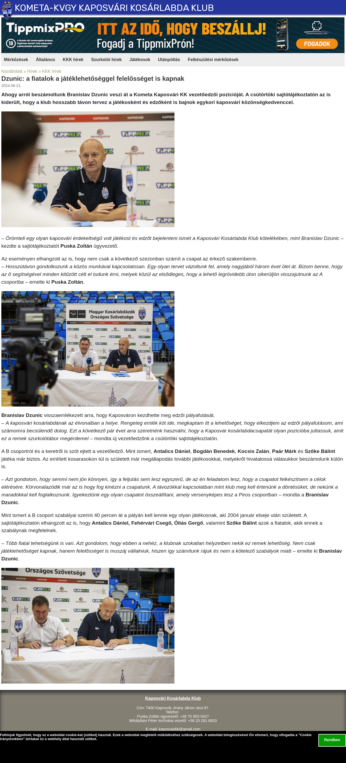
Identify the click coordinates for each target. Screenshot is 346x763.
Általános (45, 59)
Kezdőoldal (11, 71)
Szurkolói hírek (106, 59)
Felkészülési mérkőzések (213, 59)
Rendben (332, 740)
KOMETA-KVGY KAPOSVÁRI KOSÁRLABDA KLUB (114, 7)
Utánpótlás (169, 59)
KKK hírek (73, 59)
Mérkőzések (16, 59)
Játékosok (139, 59)
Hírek (32, 71)
